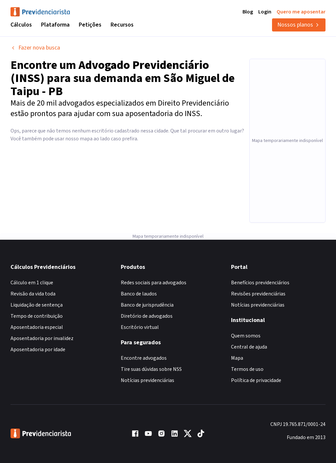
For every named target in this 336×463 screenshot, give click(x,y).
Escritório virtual (140, 327)
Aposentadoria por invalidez (42, 338)
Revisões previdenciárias (258, 294)
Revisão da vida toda (32, 294)
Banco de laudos (139, 294)
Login (264, 11)
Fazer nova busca (35, 48)
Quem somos (246, 336)
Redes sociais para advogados (153, 283)
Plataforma (55, 25)
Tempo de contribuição (36, 316)
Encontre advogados (144, 358)
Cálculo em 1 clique (31, 283)
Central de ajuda (249, 347)
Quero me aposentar (301, 11)
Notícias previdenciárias (147, 380)
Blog (247, 11)
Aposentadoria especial (36, 327)
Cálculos (21, 25)
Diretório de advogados (147, 316)
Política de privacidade (256, 380)
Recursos (122, 25)
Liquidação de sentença (36, 305)
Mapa (237, 358)
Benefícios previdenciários (260, 283)
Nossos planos (298, 25)
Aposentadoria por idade (37, 349)
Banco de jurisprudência (147, 305)
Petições (90, 25)
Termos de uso (247, 369)
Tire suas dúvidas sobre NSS (151, 369)
